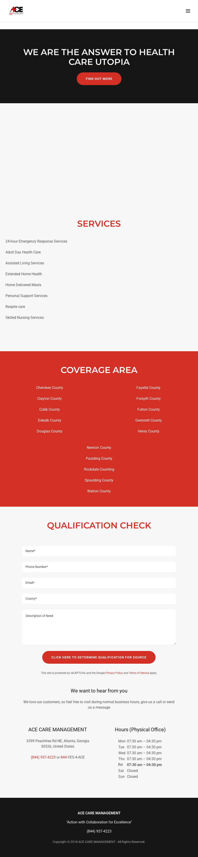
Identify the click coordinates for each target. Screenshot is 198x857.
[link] (16, 18)
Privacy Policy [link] (114, 673)
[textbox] (99, 551)
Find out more (99, 79)
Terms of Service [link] (139, 673)
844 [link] (64, 757)
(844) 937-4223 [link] (43, 757)
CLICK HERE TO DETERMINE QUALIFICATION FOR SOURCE (98, 657)
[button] (188, 18)
